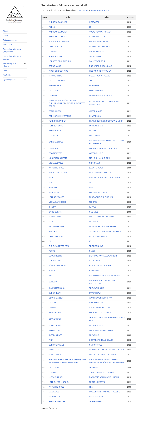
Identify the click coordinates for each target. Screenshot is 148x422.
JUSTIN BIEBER (55, 335)
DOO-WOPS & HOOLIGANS (100, 66)
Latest (5, 36)
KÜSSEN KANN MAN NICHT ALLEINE (104, 392)
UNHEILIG (53, 51)
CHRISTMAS (94, 163)
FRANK (92, 387)
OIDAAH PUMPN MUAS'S (99, 76)
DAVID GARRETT (56, 236)
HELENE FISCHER (56, 126)
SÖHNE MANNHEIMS (58, 266)
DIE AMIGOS (54, 95)
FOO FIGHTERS (55, 153)
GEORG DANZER (56, 298)
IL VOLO (52, 207)
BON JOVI (53, 282)
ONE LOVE (93, 212)
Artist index (7, 45)
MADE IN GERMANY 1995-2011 (102, 330)
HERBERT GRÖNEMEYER (60, 61)
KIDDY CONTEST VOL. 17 (100, 71)
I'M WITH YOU (95, 116)
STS (50, 275)
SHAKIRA (53, 231)
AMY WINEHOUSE (56, 168)
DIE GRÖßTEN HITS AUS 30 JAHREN (104, 275)
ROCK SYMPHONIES (98, 236)
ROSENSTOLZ (55, 192)
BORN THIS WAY (96, 90)
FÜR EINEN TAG (96, 126)
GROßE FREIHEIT (96, 51)
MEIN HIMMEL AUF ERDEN (100, 95)
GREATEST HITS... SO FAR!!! (101, 340)
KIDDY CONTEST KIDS (58, 71)
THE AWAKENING (96, 288)
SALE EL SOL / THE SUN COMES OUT (105, 231)
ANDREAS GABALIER (100, 10)
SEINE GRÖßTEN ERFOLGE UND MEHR (106, 121)
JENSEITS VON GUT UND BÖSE (102, 372)
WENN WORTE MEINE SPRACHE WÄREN (106, 350)
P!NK (51, 340)
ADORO (52, 251)
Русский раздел (9, 80)
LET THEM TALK (96, 325)
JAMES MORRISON (57, 288)
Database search (10, 40)
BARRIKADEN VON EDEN (100, 266)
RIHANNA (53, 187)
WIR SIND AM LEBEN (98, 192)
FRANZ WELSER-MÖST (58, 100)
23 (50, 241)
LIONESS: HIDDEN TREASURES (102, 227)
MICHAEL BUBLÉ (56, 163)
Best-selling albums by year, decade (12, 50)
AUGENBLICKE (95, 111)
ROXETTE (53, 303)
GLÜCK (92, 251)
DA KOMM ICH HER (97, 37)
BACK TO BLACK (96, 168)
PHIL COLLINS (55, 261)
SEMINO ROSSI (55, 111)
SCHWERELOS (95, 56)
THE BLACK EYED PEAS (59, 246)
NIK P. (51, 178)
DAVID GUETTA (55, 46)
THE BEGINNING (96, 246)
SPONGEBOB (54, 148)
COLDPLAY (53, 136)
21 (90, 27)
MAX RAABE (54, 392)
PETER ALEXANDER (57, 121)
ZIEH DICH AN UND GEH (99, 158)
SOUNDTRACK (55, 319)
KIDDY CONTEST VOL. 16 (100, 173)
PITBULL (52, 222)
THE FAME (93, 367)
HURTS (52, 270)
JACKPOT (93, 81)
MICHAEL (93, 202)
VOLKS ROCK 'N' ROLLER (100, 32)
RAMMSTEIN (54, 330)
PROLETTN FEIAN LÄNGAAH (101, 217)
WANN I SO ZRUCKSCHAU (100, 298)
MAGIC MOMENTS (97, 382)
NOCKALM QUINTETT (58, 158)
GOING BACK (95, 261)
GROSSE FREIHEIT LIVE (99, 308)
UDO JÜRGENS (55, 256)
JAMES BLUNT (55, 313)
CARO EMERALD (56, 142)
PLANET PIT (94, 222)
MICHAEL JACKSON (57, 202)
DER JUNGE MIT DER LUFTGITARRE (104, 178)
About (5, 31)
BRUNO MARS (55, 66)
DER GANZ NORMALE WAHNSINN (103, 256)
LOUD (91, 187)
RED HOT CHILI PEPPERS (60, 116)
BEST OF (93, 131)
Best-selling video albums (10, 64)
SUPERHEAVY (55, 293)
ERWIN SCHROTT (56, 360)
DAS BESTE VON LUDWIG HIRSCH (104, 377)
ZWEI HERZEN (95, 402)
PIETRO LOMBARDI (57, 81)
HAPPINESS (94, 270)
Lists (5, 71)
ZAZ (50, 182)
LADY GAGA (54, 90)
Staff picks (7, 75)
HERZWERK (83, 10)
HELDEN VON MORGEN (59, 382)
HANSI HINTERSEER (57, 402)
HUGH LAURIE (55, 325)
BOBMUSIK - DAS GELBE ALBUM (103, 148)
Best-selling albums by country (12, 57)
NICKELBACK (54, 397)
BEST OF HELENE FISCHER (101, 197)
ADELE (52, 27)
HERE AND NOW (96, 397)
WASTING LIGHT (96, 153)
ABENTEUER (94, 86)
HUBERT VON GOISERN (59, 42)
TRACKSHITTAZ (55, 76)
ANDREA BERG (55, 56)
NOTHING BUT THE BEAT (100, 46)
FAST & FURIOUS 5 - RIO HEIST (102, 355)
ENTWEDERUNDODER (98, 42)
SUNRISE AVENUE (56, 345)
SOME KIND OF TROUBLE (100, 313)
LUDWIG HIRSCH (56, 377)
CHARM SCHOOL (96, 303)
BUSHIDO (53, 372)
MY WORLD (94, 335)
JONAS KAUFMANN (69, 362)
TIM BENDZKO (55, 350)
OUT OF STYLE (95, 345)
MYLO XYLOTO (95, 136)
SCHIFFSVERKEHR (97, 61)
